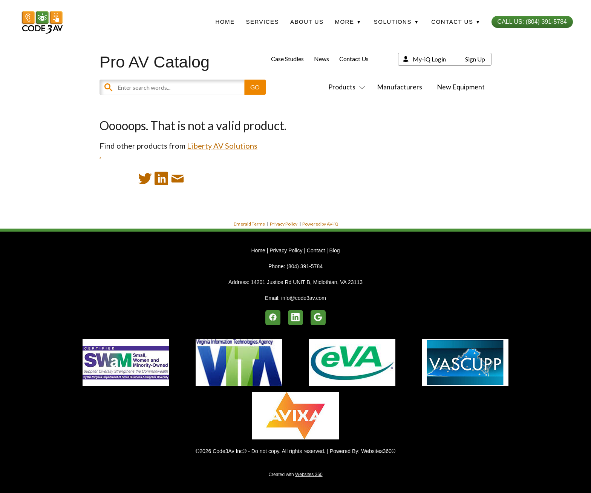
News (321, 58)
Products (345, 87)
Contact (316, 250)
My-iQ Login (429, 59)
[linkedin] (295, 317)
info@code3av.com (303, 298)
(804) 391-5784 (304, 266)
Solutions (396, 21)
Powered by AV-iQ (320, 224)
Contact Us (354, 58)
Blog (334, 250)
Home (224, 21)
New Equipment (461, 87)
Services (262, 21)
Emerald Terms (249, 224)
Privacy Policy (283, 224)
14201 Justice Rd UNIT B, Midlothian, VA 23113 (307, 282)
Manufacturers (399, 87)
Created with (295, 474)
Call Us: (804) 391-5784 (532, 21)
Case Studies (287, 58)
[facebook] (272, 317)
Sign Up (475, 59)
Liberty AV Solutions (222, 145)
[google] (318, 317)
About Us (306, 21)
